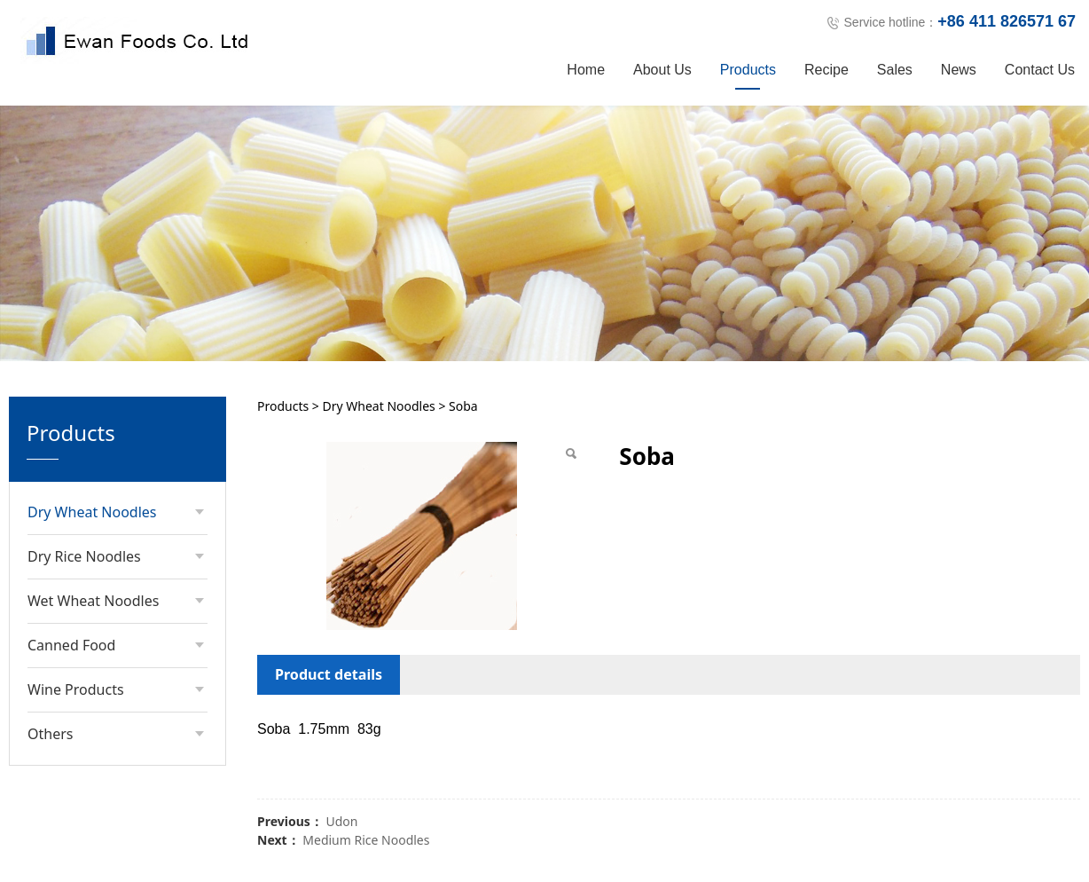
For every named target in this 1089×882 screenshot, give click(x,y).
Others (50, 703)
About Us (662, 69)
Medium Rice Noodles (365, 809)
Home (586, 69)
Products (748, 69)
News (958, 69)
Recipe (826, 69)
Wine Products (75, 659)
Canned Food (71, 615)
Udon (341, 791)
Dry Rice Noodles (84, 526)
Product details (328, 644)
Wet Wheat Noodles (93, 570)
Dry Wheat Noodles (92, 482)
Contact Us (1040, 69)
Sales (895, 69)
